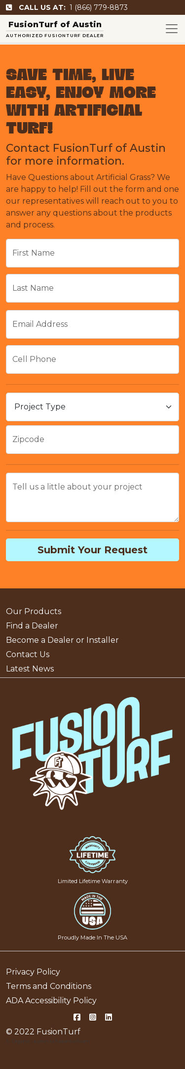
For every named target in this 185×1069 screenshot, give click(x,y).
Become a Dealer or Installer (62, 640)
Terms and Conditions (48, 986)
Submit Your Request (92, 550)
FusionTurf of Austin (55, 24)
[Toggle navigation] (171, 28)
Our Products (33, 611)
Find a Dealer (32, 625)
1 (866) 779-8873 (67, 7)
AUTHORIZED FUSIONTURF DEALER (55, 35)
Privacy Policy (33, 972)
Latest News (30, 668)
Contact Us (27, 654)
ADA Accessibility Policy (51, 1000)
